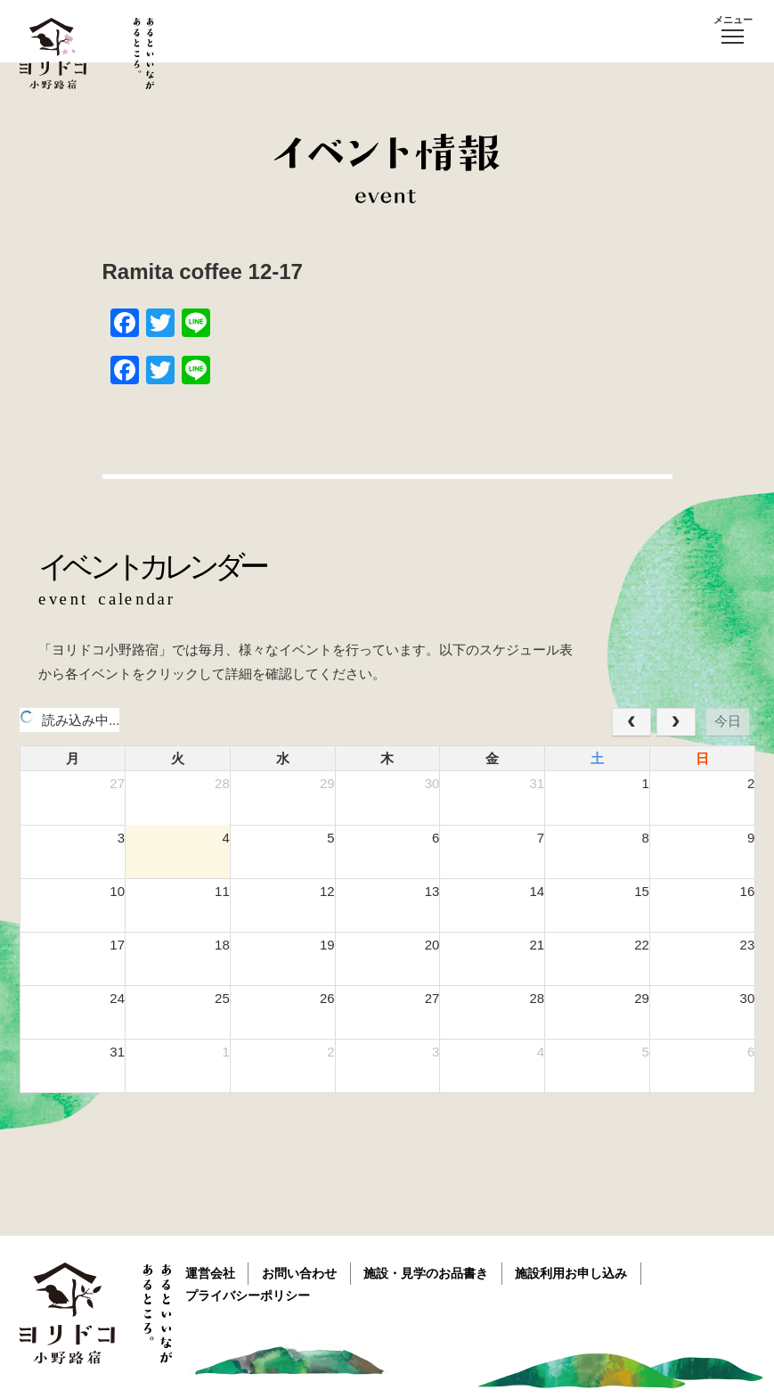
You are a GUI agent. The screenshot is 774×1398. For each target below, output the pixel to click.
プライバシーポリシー (248, 1295)
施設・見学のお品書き (428, 1273)
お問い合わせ (301, 1273)
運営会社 (211, 1273)
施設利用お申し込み (574, 1273)
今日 (727, 720)
